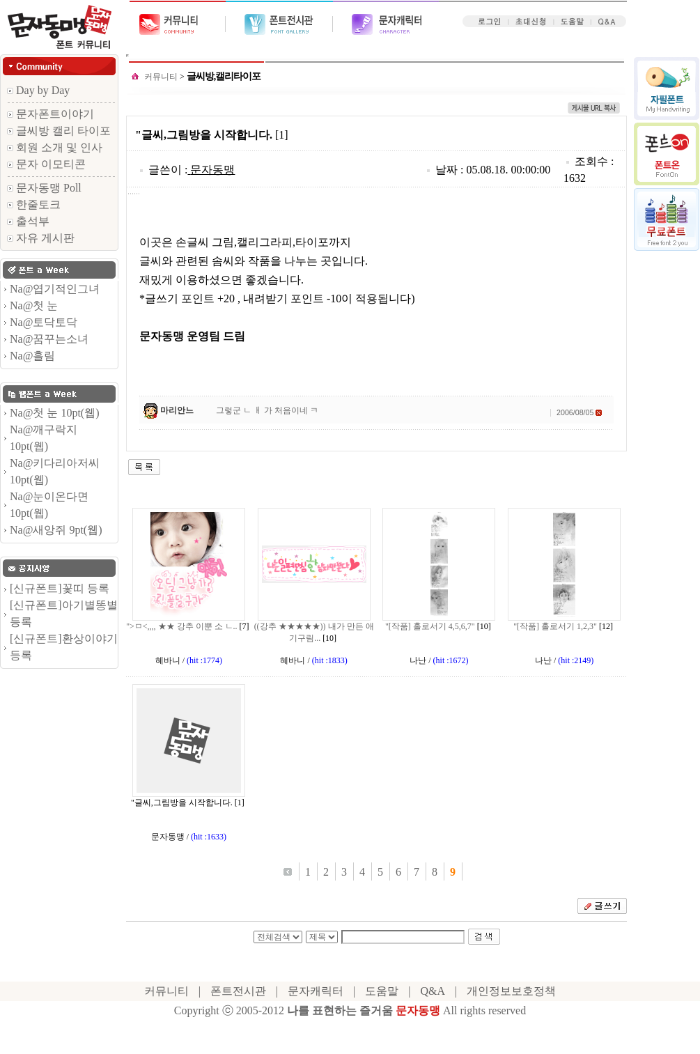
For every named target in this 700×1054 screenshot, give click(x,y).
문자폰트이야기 (50, 114)
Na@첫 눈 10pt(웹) (55, 413)
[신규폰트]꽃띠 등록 (59, 588)
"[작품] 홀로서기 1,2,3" (555, 626)
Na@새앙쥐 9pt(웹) (56, 530)
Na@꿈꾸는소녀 (49, 339)
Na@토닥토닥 (43, 322)
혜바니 (167, 660)
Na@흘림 (32, 356)
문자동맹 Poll (44, 188)
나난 (418, 660)
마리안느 (177, 410)
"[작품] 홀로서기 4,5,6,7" (430, 626)
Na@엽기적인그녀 (55, 289)
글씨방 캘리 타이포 (59, 131)
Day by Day (38, 90)
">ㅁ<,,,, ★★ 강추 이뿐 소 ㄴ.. (181, 626)
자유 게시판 (41, 238)
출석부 (28, 221)
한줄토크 (34, 204)
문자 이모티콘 (46, 164)
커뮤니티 (161, 77)
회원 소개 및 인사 (54, 147)
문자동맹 (212, 170)
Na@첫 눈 (34, 305)
